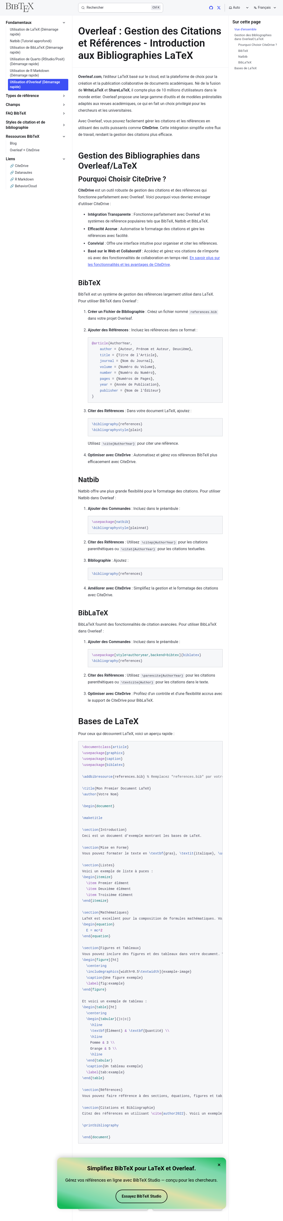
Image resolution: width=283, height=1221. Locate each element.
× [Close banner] (219, 1164)
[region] (150, 942)
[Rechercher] (120, 8)
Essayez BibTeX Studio (141, 1196)
